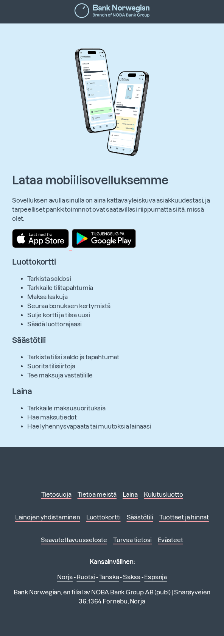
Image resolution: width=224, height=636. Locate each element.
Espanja (155, 577)
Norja (65, 577)
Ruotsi (85, 577)
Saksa (131, 577)
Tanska (109, 577)
